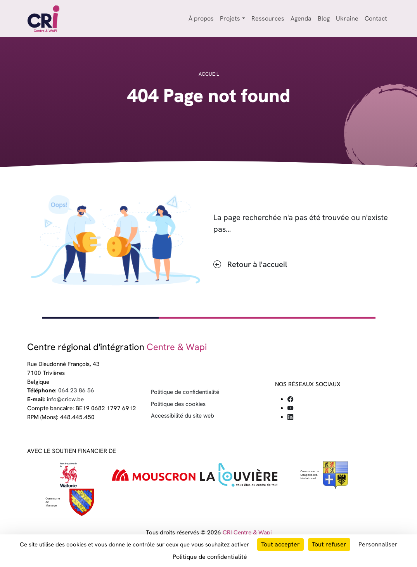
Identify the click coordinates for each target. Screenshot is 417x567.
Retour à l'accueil (257, 264)
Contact (376, 18)
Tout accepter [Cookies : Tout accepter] (280, 544)
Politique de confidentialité (185, 392)
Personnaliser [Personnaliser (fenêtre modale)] (378, 544)
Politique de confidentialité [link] (210, 557)
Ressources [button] (267, 18)
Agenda (301, 18)
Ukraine (347, 18)
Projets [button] (230, 18)
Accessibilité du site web (182, 416)
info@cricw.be (65, 399)
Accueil (209, 74)
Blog (324, 18)
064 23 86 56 (76, 390)
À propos (201, 18)
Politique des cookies (178, 404)
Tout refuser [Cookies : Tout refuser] (329, 544)
